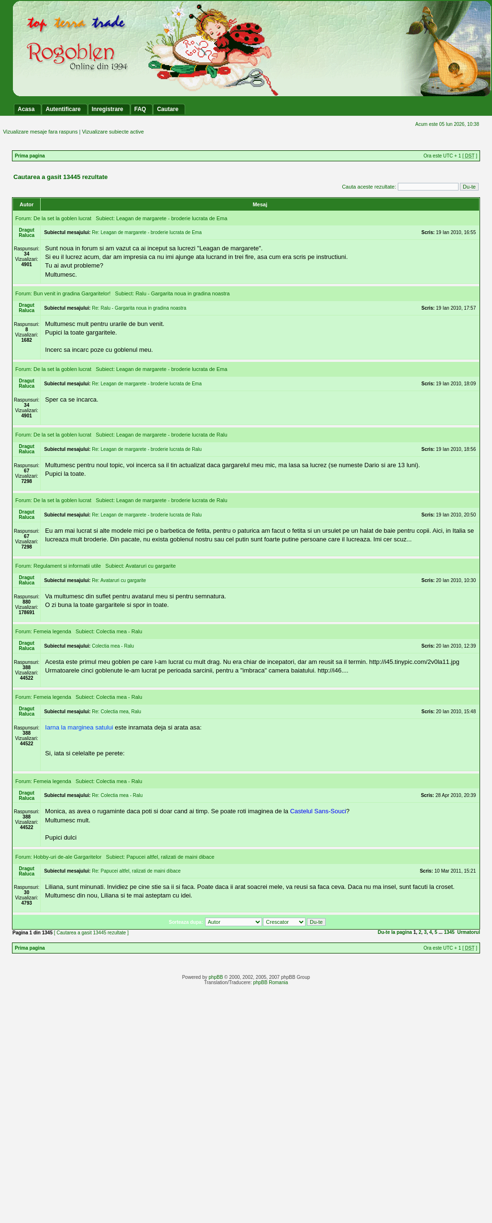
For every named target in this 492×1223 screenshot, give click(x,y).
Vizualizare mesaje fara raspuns (40, 132)
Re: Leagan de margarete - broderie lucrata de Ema (147, 232)
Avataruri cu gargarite (151, 566)
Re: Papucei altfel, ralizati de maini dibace (136, 871)
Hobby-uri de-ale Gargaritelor (67, 857)
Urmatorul (468, 932)
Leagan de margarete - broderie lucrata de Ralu (171, 435)
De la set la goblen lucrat (62, 218)
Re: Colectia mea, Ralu (116, 711)
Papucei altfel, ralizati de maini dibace (170, 857)
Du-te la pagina (395, 932)
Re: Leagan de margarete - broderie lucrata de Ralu (147, 449)
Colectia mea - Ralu (119, 631)
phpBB (215, 977)
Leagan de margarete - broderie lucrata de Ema (171, 218)
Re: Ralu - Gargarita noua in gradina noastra (139, 308)
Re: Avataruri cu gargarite (119, 580)
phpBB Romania (270, 982)
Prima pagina (30, 155)
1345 (449, 932)
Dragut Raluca (26, 232)
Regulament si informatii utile (67, 566)
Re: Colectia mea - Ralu (117, 795)
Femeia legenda (52, 631)
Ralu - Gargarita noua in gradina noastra (182, 293)
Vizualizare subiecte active (112, 132)
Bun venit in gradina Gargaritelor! (71, 293)
